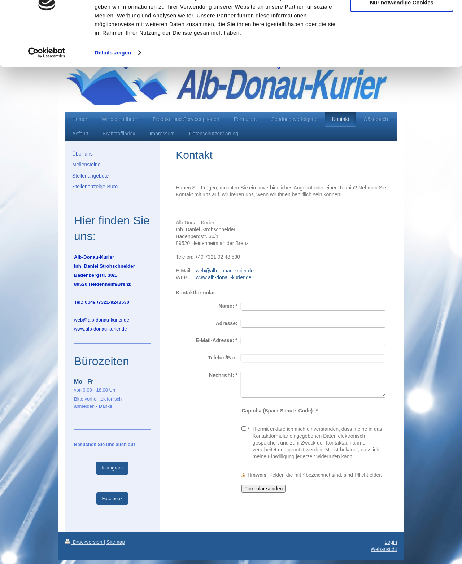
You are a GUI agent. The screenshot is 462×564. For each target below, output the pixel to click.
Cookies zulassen (401, 18)
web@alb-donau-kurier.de (225, 271)
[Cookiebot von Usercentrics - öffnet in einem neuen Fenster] (46, 89)
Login (391, 542)
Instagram (112, 468)
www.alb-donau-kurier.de (223, 277)
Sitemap (115, 542)
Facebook (112, 498)
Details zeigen (113, 89)
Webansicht (384, 549)
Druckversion (84, 542)
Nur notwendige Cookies (401, 39)
